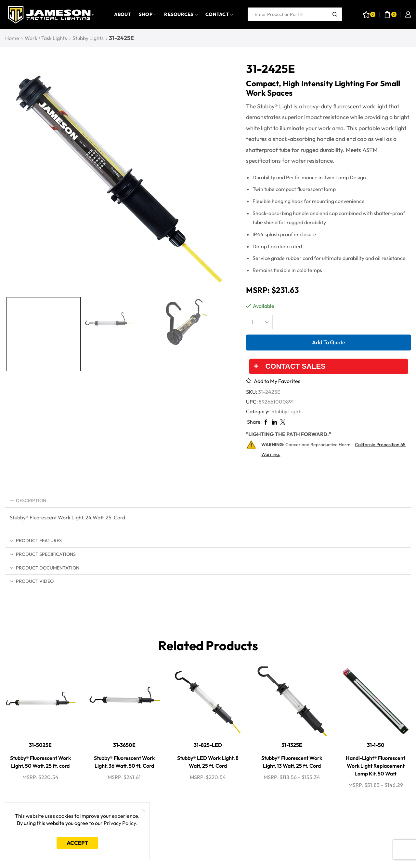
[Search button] (335, 14)
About (122, 14)
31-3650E (124, 745)
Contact (219, 14)
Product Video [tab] (32, 581)
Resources (181, 14)
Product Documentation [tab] (44, 568)
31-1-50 (375, 745)
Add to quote (328, 342)
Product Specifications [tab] (43, 554)
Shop (147, 14)
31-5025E (40, 745)
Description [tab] (28, 500)
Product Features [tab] (36, 540)
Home (12, 38)
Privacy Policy (120, 823)
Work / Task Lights (46, 38)
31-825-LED (208, 745)
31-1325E (291, 745)
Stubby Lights (88, 38)
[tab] (208, 500)
